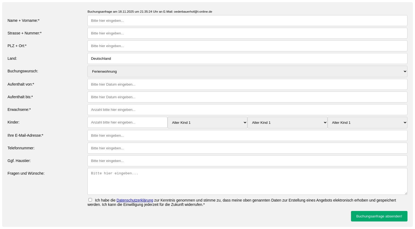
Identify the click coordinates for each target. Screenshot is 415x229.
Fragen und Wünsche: (26, 173)
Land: (12, 58)
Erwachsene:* (19, 109)
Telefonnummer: (21, 148)
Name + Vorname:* (24, 20)
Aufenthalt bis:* (20, 97)
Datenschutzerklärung (134, 200)
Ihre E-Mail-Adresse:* (25, 135)
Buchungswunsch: (23, 71)
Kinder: (13, 122)
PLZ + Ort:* (17, 46)
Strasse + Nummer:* (24, 33)
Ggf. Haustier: (19, 160)
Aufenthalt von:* (21, 84)
